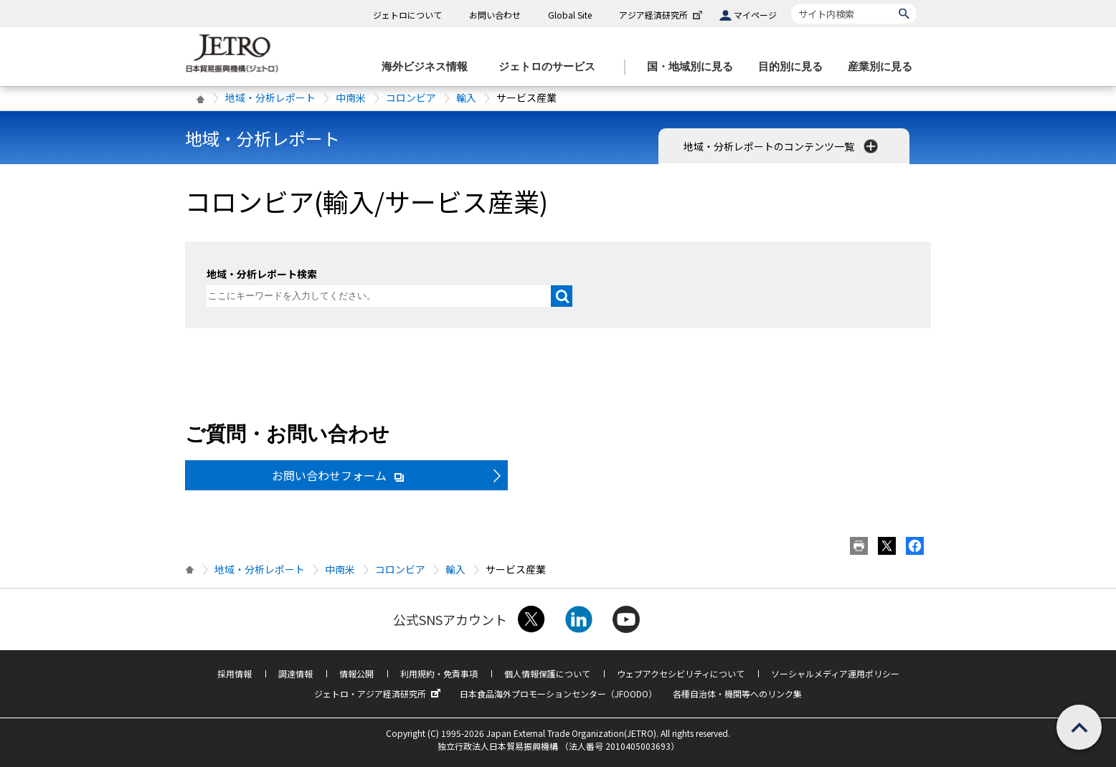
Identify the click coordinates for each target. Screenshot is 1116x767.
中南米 (351, 97)
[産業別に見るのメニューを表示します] (884, 67)
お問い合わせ (495, 15)
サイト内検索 (790, 3)
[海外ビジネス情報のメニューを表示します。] (429, 67)
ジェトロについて (407, 15)
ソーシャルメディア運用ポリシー (835, 673)
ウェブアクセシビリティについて (680, 673)
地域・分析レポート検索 (262, 274)
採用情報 (234, 673)
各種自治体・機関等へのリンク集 (737, 693)
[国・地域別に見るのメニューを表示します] (694, 67)
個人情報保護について (547, 673)
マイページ (755, 15)
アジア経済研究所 (662, 15)
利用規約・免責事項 (439, 673)
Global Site (570, 15)
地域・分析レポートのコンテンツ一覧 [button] (782, 146)
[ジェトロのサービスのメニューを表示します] (551, 67)
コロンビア (411, 97)
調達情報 (295, 673)
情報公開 (356, 673)
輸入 (466, 97)
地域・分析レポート (270, 97)
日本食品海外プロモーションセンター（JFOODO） (558, 693)
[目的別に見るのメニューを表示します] (794, 67)
